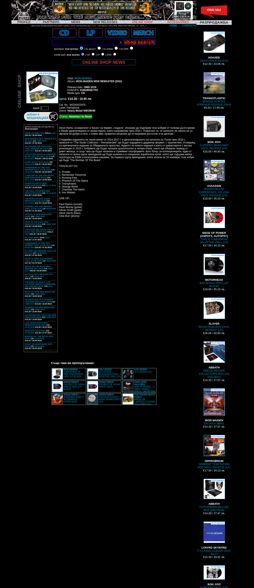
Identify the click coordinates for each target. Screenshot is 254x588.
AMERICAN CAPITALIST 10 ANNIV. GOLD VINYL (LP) (145, 399)
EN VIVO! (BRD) (214, 406)
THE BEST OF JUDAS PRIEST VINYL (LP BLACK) (74, 385)
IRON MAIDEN (83, 78)
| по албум (107, 49)
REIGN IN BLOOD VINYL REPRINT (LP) (214, 315)
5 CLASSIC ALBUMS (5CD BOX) (214, 538)
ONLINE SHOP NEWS (104, 62)
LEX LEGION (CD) (143, 370)
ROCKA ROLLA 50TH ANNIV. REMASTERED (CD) (110, 398)
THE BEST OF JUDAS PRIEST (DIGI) (109, 384)
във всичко (71, 49)
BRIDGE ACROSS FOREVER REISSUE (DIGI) (214, 89)
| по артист (90, 49)
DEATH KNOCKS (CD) (214, 46)
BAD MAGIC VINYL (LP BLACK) (214, 271)
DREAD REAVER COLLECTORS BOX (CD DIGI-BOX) (214, 360)
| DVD (108, 54)
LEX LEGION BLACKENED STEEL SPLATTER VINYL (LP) (110, 373)
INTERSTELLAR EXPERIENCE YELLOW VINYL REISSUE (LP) (214, 178)
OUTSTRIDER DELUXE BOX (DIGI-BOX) (214, 495)
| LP (98, 54)
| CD (87, 54)
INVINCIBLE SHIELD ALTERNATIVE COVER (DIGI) (73, 398)
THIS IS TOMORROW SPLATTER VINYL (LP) (214, 225)
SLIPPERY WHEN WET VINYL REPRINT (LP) (214, 133)
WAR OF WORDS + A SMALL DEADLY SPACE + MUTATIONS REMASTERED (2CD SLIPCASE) (139, 388)
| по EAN (123, 49)
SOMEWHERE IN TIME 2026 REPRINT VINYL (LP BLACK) (73, 373)
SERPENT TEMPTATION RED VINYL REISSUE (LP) (214, 452)
